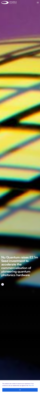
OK (20, 390)
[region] (20, 386)
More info (31, 385)
